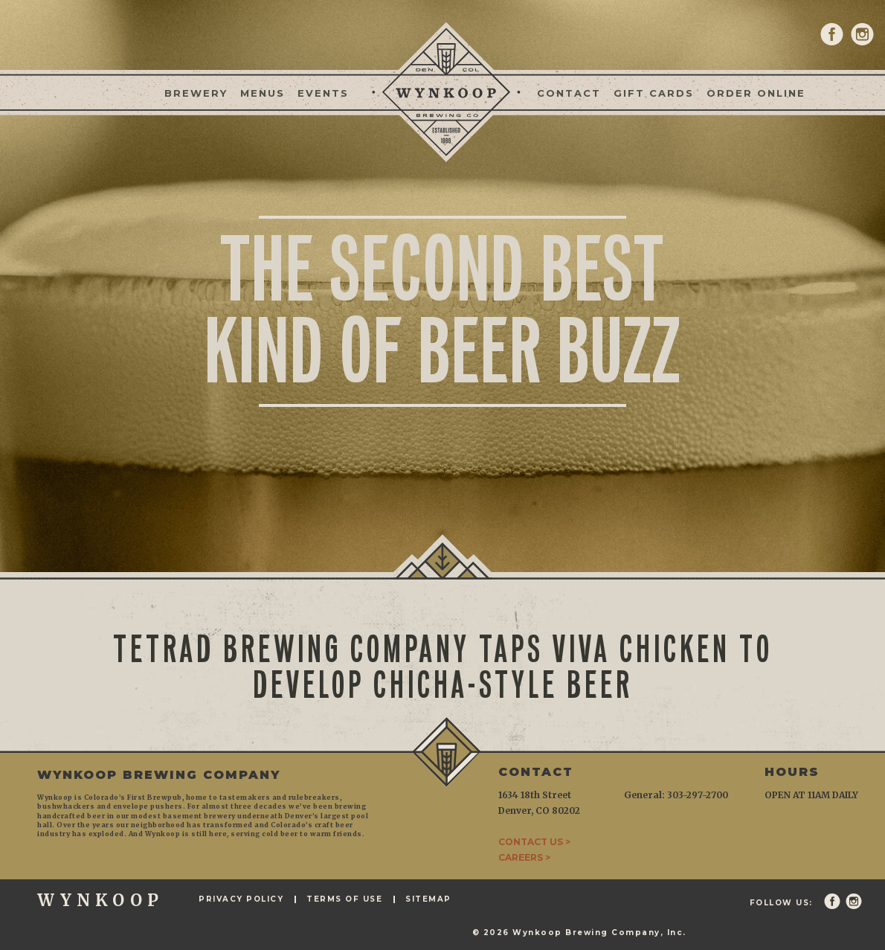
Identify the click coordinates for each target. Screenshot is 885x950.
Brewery (196, 93)
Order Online (756, 93)
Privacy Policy (241, 899)
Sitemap (428, 899)
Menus (262, 93)
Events (323, 93)
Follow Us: (781, 903)
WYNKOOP (100, 900)
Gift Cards (654, 93)
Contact (569, 93)
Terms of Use (344, 899)
